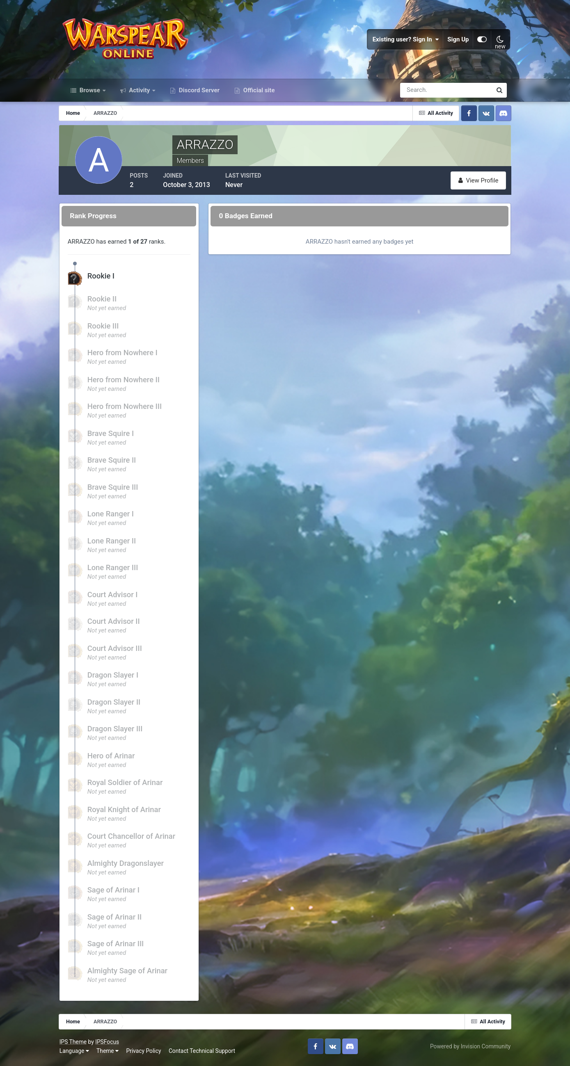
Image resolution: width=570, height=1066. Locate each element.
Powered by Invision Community (466, 1048)
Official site (258, 93)
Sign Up (454, 41)
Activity (140, 93)
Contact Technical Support (205, 1053)
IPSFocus (111, 1044)
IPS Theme (76, 1044)
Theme (111, 1053)
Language (78, 1053)
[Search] (417, 93)
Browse (90, 93)
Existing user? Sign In (402, 41)
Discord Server (198, 93)
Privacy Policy (147, 1053)
